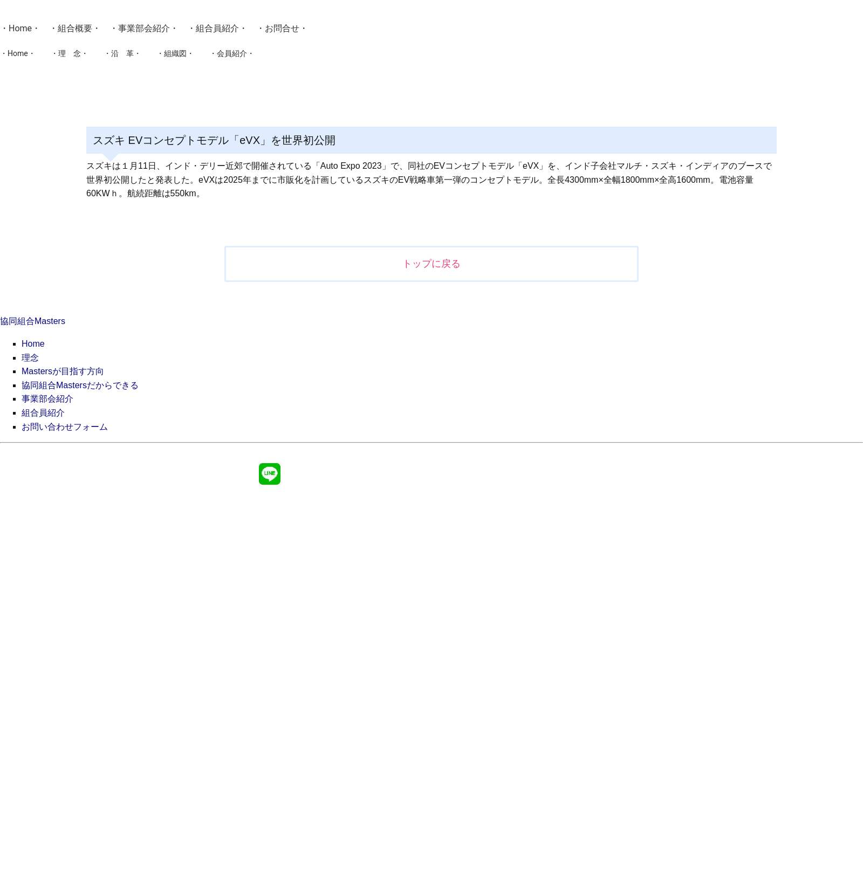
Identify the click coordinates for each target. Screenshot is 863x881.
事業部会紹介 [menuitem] (47, 398)
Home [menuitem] (33, 343)
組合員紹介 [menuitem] (43, 412)
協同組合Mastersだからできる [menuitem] (80, 385)
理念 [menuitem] (30, 357)
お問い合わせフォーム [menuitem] (65, 426)
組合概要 (75, 28)
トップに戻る (431, 263)
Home (20, 28)
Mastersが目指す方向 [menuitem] (63, 371)
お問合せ (282, 28)
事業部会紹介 (144, 28)
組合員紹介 (217, 28)
